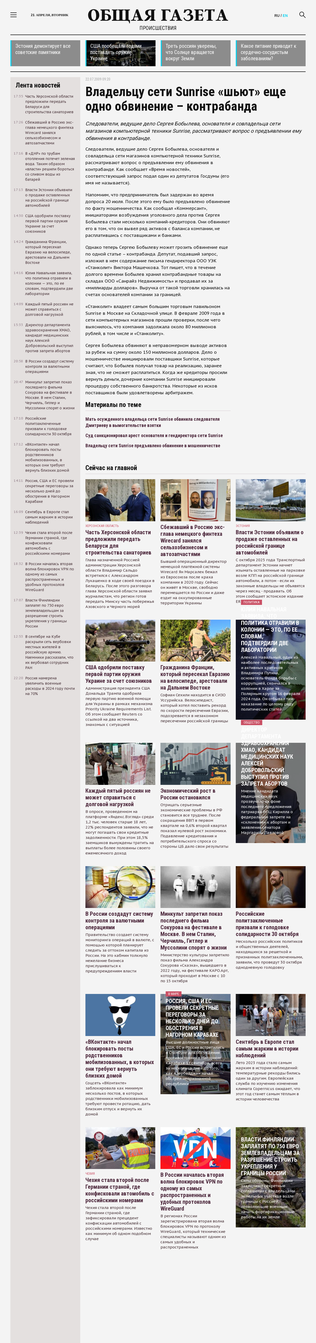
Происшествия (158, 28)
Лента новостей (38, 85)
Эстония (243, 526)
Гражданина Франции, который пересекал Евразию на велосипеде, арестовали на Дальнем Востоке (195, 677)
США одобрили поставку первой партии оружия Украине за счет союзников (118, 674)
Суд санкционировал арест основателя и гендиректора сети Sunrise (154, 435)
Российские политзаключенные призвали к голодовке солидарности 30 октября (267, 924)
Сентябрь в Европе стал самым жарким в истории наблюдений (267, 1049)
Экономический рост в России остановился (188, 794)
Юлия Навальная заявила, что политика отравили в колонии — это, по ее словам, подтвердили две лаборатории (270, 629)
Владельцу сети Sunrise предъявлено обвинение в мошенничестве (152, 445)
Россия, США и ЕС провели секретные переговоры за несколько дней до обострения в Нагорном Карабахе (192, 1018)
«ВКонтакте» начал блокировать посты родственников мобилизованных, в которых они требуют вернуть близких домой (119, 1059)
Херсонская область (102, 526)
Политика (251, 602)
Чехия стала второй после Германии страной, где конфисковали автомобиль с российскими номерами (119, 1190)
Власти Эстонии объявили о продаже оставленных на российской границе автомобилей (270, 542)
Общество (252, 722)
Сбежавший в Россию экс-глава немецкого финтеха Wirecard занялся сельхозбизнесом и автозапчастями (192, 540)
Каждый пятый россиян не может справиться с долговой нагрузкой (118, 797)
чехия (90, 1173)
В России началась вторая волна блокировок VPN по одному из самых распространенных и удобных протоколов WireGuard (192, 1192)
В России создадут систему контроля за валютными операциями (119, 921)
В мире (173, 994)
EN (285, 16)
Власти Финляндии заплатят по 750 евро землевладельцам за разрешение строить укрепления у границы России (270, 1156)
